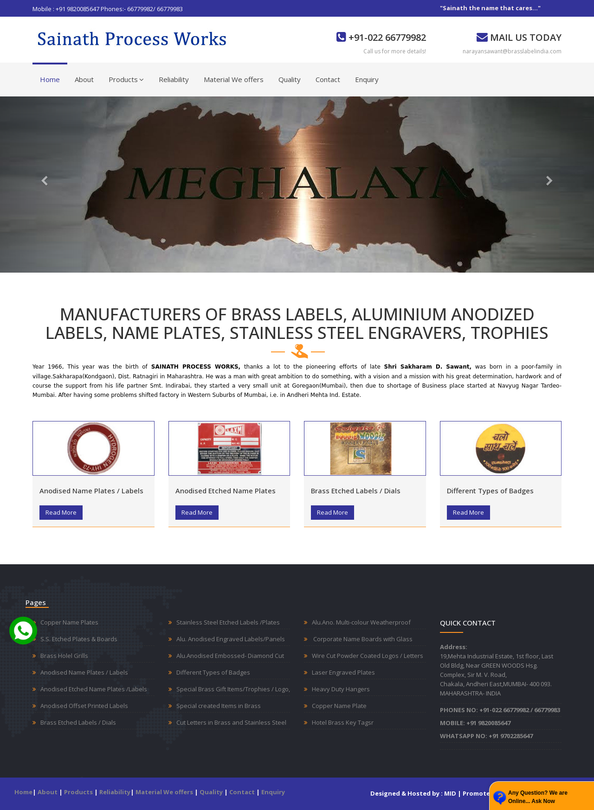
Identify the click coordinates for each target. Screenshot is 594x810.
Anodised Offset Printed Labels (84, 706)
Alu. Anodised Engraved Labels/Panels (230, 639)
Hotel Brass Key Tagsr (343, 722)
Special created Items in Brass (218, 706)
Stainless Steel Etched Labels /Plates (228, 622)
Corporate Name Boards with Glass (362, 639)
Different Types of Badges (490, 490)
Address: (453, 647)
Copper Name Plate (339, 706)
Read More (61, 512)
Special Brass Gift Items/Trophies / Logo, (233, 689)
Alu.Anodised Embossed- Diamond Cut (230, 655)
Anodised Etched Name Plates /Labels (93, 689)
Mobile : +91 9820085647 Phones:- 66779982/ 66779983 (107, 9)
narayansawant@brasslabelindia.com (512, 51)
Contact (328, 79)
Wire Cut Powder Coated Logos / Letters (367, 655)
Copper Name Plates (69, 622)
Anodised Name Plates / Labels (91, 490)
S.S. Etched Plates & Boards (78, 639)
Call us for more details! (394, 51)
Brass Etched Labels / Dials (355, 490)
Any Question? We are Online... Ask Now (538, 797)
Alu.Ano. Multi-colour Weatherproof (361, 622)
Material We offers (234, 79)
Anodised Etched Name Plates (225, 490)
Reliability (174, 79)
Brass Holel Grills (64, 655)
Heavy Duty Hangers (341, 689)
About (84, 79)
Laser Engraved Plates (343, 672)
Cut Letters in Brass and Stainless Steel (231, 722)
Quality (289, 79)
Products (126, 79)
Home (50, 79)
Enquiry (367, 79)
